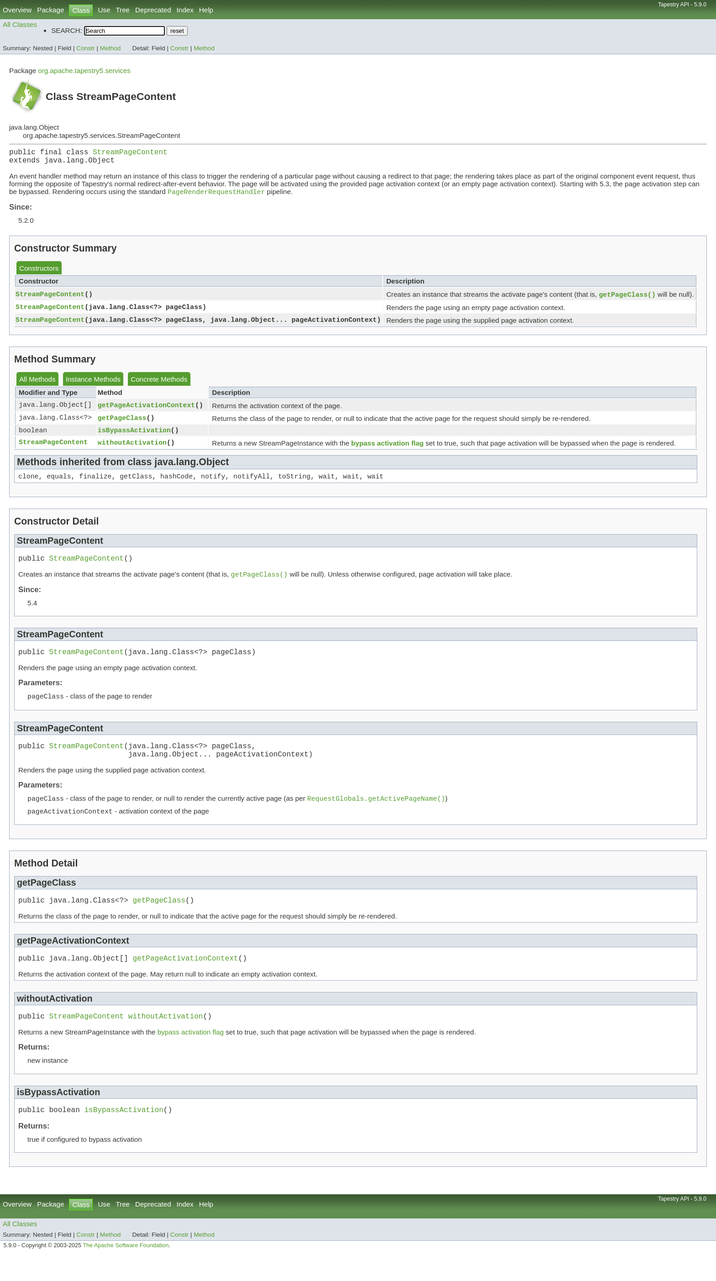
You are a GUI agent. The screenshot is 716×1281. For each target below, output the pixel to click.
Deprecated (153, 10)
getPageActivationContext (146, 410)
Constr (85, 48)
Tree (123, 10)
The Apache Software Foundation (125, 1271)
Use (104, 10)
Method (110, 48)
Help (206, 10)
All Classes (20, 24)
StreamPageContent (130, 153)
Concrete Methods (159, 384)
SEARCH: (66, 30)
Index (185, 10)
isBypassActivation (134, 436)
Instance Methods (93, 384)
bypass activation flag (387, 449)
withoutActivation (132, 448)
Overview (17, 10)
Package (50, 10)
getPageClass (122, 423)
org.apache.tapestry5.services (84, 70)
